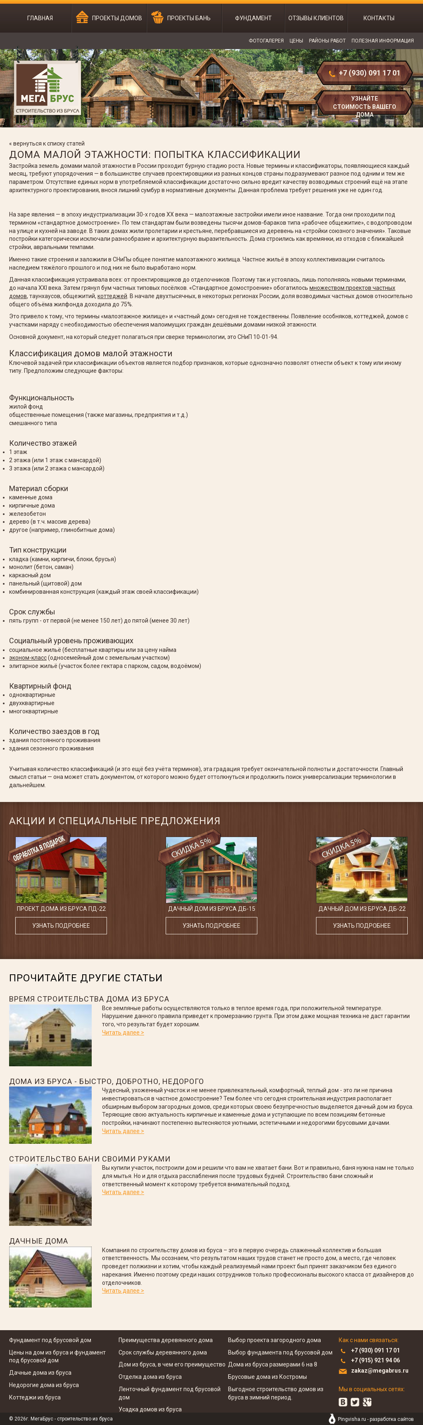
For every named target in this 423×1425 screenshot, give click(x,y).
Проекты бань (189, 18)
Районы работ (327, 41)
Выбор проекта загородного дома (274, 1340)
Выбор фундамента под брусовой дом (280, 1352)
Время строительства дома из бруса (89, 999)
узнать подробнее (61, 925)
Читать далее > (123, 1032)
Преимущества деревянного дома (166, 1340)
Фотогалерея (266, 41)
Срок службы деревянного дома (163, 1352)
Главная (40, 18)
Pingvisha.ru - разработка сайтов (376, 1419)
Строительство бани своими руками (90, 1159)
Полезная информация (383, 41)
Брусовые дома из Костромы (267, 1376)
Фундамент (253, 18)
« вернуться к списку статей (47, 143)
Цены (296, 41)
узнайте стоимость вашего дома (364, 105)
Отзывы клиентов (316, 18)
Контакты (379, 18)
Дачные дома (38, 1241)
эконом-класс (28, 657)
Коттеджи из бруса (35, 1397)
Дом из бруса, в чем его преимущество (172, 1364)
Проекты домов (117, 18)
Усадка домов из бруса (150, 1409)
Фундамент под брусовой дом (50, 1340)
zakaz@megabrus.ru (380, 1370)
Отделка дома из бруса (150, 1376)
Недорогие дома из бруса (44, 1385)
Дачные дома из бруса (40, 1372)
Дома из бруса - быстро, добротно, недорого (106, 1081)
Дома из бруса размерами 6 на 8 (272, 1364)
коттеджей (112, 296)
